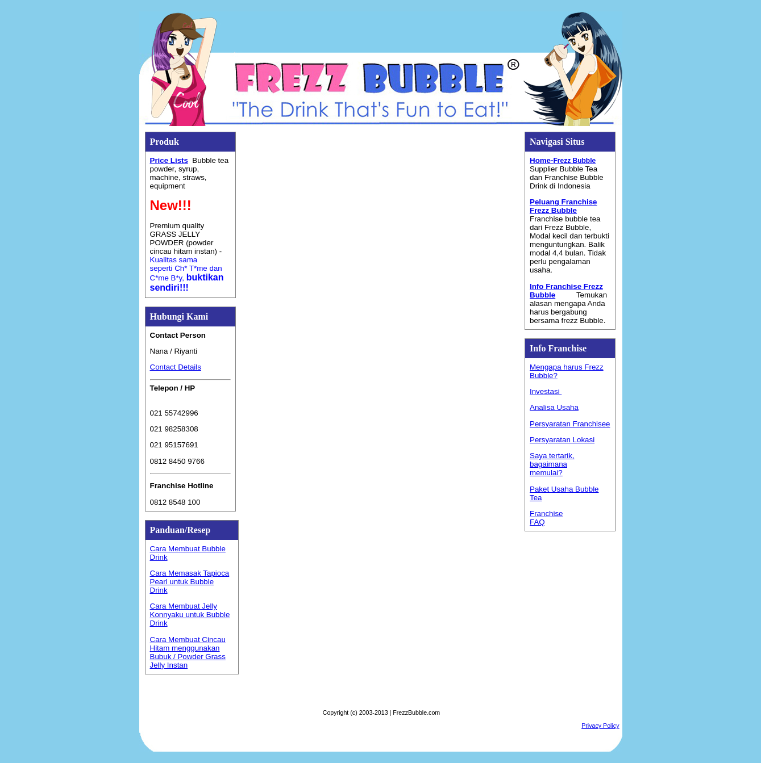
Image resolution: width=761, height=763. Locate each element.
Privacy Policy (600, 725)
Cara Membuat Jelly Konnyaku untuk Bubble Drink (190, 614)
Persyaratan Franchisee (570, 424)
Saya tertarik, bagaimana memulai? (552, 464)
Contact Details (175, 367)
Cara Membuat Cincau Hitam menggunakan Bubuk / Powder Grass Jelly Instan (188, 652)
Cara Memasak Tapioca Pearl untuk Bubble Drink (190, 581)
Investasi (546, 391)
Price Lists (169, 160)
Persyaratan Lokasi (562, 439)
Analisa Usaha (554, 407)
